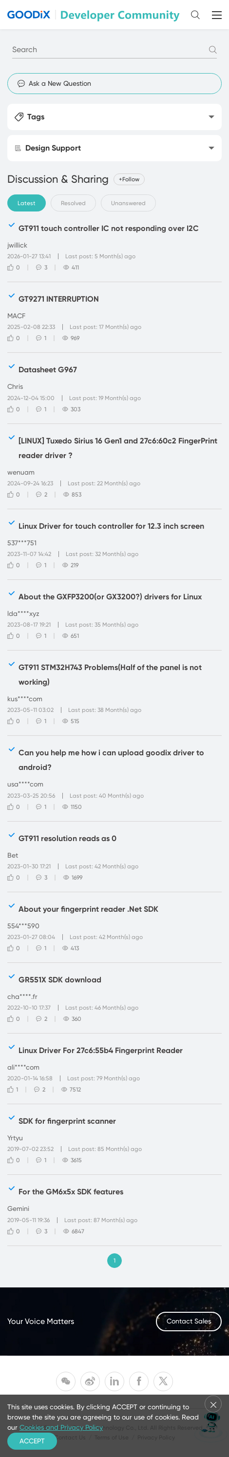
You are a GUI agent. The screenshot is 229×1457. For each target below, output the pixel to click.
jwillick (17, 245)
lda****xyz (23, 613)
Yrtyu (15, 1138)
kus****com (24, 699)
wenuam (21, 472)
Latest (27, 203)
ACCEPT (32, 1441)
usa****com (25, 784)
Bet (12, 855)
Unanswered (128, 203)
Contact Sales (189, 1321)
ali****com (23, 1067)
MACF (16, 316)
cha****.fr (22, 996)
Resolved (73, 203)
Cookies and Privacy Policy (61, 1427)
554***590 (23, 926)
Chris (15, 386)
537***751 (22, 543)
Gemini (18, 1208)
